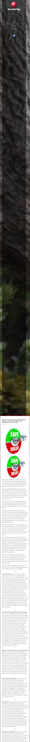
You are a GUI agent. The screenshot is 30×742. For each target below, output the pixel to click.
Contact (14, 25)
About (14, 22)
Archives (14, 29)
